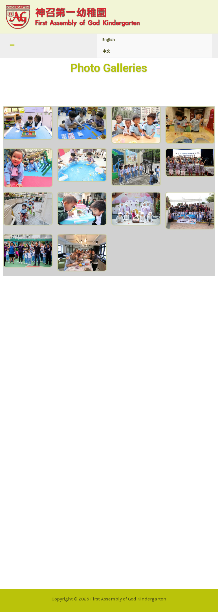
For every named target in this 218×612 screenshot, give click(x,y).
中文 (106, 51)
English (108, 39)
